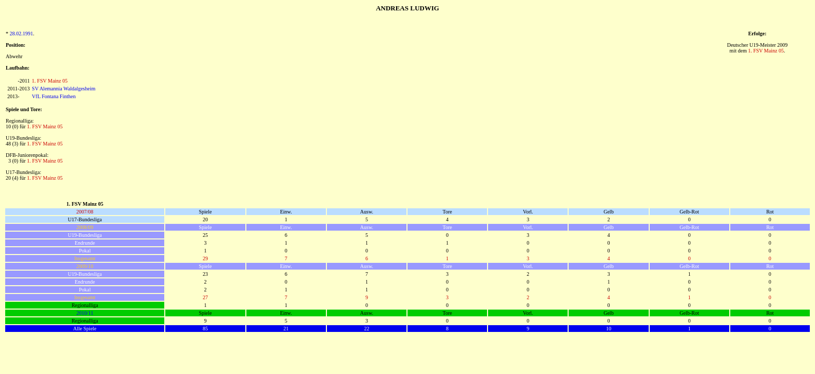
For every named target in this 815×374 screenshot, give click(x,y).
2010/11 (84, 313)
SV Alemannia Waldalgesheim (63, 88)
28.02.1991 (21, 33)
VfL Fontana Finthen (53, 96)
